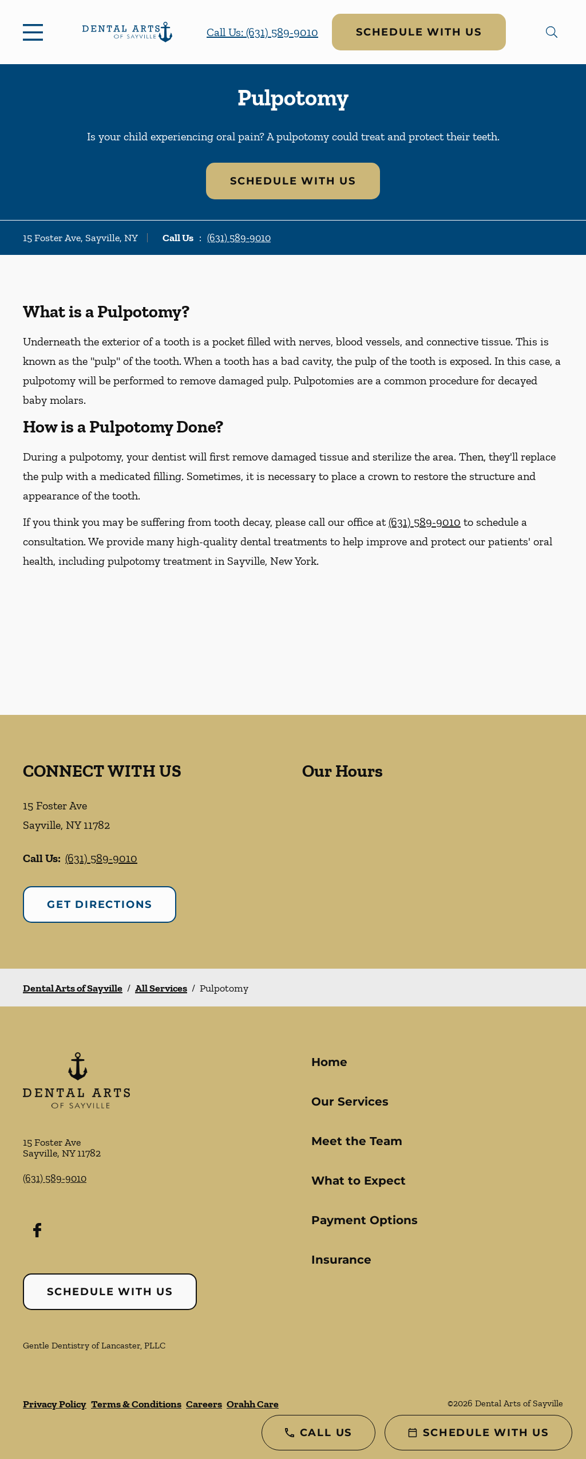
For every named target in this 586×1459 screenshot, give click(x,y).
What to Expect (358, 1180)
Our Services (350, 1101)
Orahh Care (253, 1404)
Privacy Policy (54, 1404)
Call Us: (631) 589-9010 (262, 32)
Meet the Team (356, 1141)
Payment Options (364, 1220)
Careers (204, 1404)
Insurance (341, 1260)
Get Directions (99, 904)
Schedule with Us (419, 32)
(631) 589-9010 (239, 237)
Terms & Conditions (136, 1404)
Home (329, 1062)
